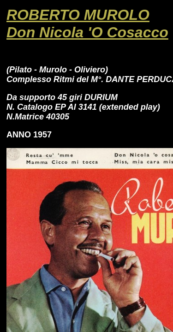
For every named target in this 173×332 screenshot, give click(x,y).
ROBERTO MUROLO (77, 14)
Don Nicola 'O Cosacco (87, 32)
